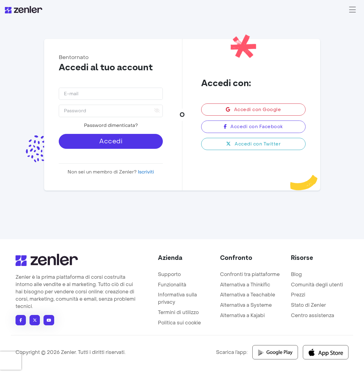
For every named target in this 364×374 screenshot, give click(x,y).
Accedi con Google (253, 110)
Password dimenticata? (111, 125)
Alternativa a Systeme (246, 305)
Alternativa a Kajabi (242, 315)
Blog (296, 274)
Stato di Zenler (308, 305)
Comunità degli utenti (317, 284)
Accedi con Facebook (253, 127)
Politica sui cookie (179, 323)
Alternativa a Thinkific (245, 284)
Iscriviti (145, 172)
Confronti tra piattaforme (250, 274)
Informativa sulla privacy (177, 298)
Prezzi (298, 295)
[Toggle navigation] (352, 9)
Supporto (169, 274)
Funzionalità (172, 284)
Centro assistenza (312, 315)
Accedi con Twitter (253, 144)
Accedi (110, 141)
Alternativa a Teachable (247, 295)
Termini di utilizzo (178, 312)
